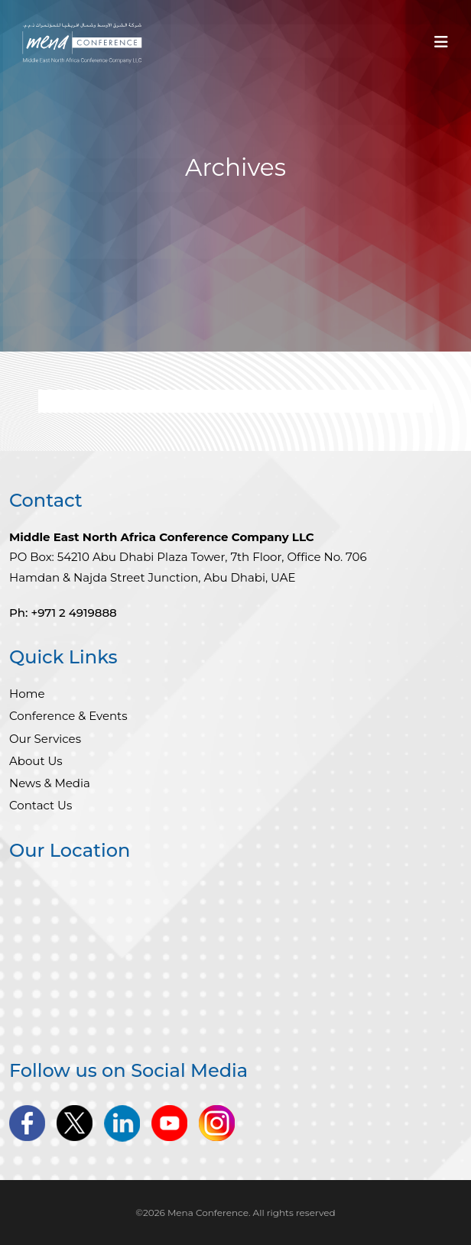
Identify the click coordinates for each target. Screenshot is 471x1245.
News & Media (49, 783)
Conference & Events (68, 715)
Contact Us (40, 805)
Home (27, 693)
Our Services (45, 738)
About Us (36, 761)
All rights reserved (294, 1212)
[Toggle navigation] (441, 45)
